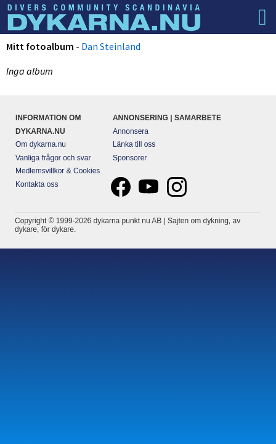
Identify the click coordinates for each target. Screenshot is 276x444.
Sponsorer (130, 158)
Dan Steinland (110, 46)
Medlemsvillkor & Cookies (57, 170)
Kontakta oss (36, 184)
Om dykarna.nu (40, 144)
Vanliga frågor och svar (53, 158)
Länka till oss (134, 144)
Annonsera (130, 131)
